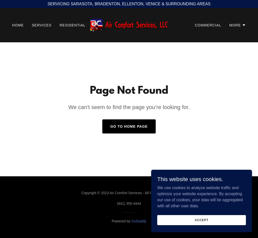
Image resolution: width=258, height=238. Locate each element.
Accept (201, 230)
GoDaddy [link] (138, 221)
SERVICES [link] (42, 25)
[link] (129, 25)
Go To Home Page (129, 126)
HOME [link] (18, 25)
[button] (237, 25)
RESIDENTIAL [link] (72, 25)
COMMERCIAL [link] (208, 25)
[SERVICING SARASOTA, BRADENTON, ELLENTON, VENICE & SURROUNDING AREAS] (129, 4)
